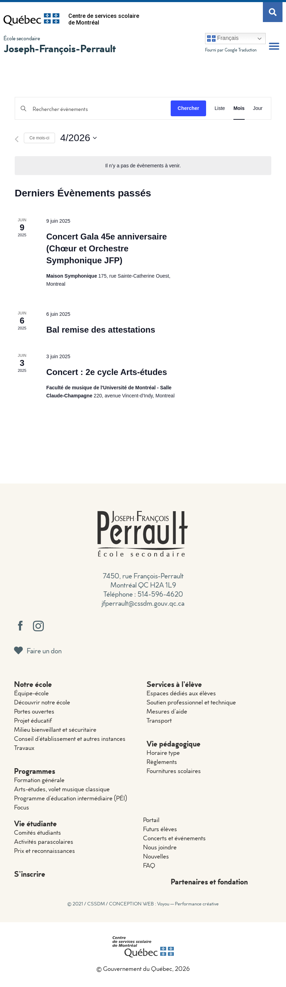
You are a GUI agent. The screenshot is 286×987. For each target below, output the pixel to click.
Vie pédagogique (173, 743)
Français (223, 38)
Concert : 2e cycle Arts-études (106, 372)
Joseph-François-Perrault (60, 48)
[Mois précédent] (17, 139)
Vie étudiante (35, 823)
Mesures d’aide (167, 711)
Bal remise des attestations (100, 329)
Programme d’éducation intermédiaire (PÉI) (70, 798)
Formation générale (39, 780)
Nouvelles (156, 856)
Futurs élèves (160, 829)
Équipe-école (31, 693)
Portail (151, 819)
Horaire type (163, 752)
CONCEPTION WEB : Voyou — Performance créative (164, 903)
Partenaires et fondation (209, 881)
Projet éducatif (33, 720)
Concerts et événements (174, 838)
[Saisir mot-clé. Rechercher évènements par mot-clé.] (93, 109)
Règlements (162, 761)
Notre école (33, 684)
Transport (159, 720)
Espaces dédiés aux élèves (181, 693)
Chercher (188, 108)
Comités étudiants (37, 832)
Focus (21, 807)
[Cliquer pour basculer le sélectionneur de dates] (78, 138)
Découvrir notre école (42, 702)
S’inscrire (29, 873)
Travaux (24, 747)
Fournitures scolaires (174, 770)
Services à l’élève (174, 684)
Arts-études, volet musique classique (62, 789)
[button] (274, 46)
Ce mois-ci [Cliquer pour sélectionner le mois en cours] (39, 137)
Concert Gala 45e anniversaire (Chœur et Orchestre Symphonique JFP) (106, 248)
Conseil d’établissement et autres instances (69, 738)
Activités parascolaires (43, 841)
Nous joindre (160, 847)
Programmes (34, 770)
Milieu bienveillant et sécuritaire (55, 729)
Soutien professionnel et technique (191, 702)
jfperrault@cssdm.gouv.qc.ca (143, 603)
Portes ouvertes (34, 711)
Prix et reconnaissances (44, 850)
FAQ (149, 865)
